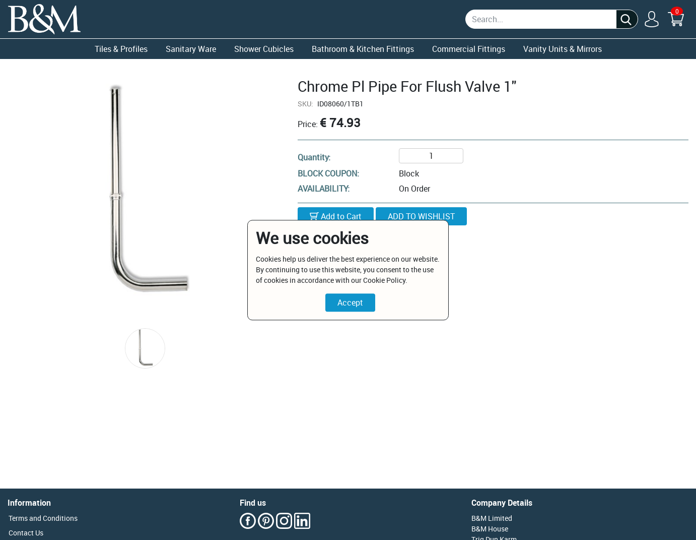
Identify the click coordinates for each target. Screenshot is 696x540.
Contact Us (26, 532)
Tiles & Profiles (121, 48)
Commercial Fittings (468, 48)
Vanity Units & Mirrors (562, 48)
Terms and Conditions (43, 518)
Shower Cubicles (264, 48)
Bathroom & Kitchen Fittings (363, 48)
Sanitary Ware (191, 48)
